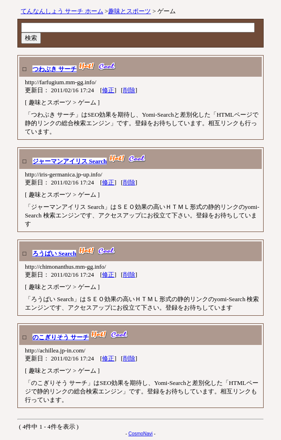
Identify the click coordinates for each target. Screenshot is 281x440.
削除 (129, 90)
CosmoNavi (140, 433)
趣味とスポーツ (129, 11)
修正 (108, 90)
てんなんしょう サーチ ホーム (62, 11)
